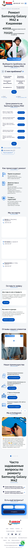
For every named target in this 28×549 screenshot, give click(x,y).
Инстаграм (12, 388)
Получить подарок (14, 406)
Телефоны (12, 528)
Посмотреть (12, 397)
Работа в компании (15, 540)
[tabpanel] (14, 341)
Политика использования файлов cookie (14, 542)
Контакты (23, 540)
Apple (7, 528)
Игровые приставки (10, 531)
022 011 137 (16, 3)
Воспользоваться (14, 377)
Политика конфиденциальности (11, 545)
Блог (9, 540)
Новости (5, 540)
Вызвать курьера (8, 319)
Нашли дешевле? (8, 152)
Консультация (21, 112)
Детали (6, 302)
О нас (2, 537)
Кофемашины (19, 531)
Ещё (14, 92)
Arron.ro (21, 545)
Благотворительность (22, 537)
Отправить (14, 511)
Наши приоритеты (13, 537)
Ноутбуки (17, 528)
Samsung (5, 97)
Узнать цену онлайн (14, 59)
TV (21, 528)
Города (6, 537)
